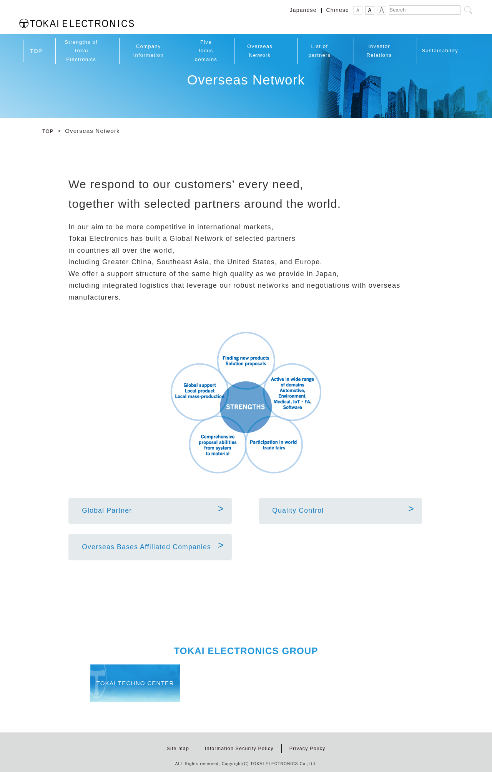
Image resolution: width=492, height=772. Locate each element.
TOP (48, 125)
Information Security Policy (238, 745)
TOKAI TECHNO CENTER (159, 685)
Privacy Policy (312, 745)
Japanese (303, 10)
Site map (172, 745)
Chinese (337, 10)
